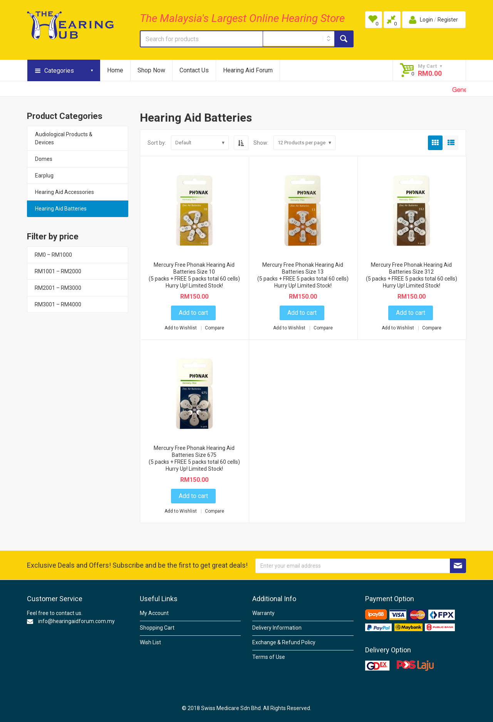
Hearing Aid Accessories (64, 192)
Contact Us (194, 70)
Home (115, 70)
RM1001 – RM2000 (58, 271)
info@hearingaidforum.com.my (76, 621)
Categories (59, 70)
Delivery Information (277, 628)
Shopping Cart (157, 628)
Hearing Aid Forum (248, 70)
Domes (43, 159)
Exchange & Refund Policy (283, 642)
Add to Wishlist (181, 328)
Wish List (150, 642)
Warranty (263, 613)
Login (426, 20)
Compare (214, 328)
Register (448, 20)
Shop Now (151, 70)
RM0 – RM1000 (53, 255)
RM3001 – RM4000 (58, 304)
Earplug (44, 175)
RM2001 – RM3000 (58, 288)
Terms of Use (268, 657)
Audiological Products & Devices (63, 138)
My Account (154, 613)
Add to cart (193, 312)
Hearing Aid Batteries (61, 209)
